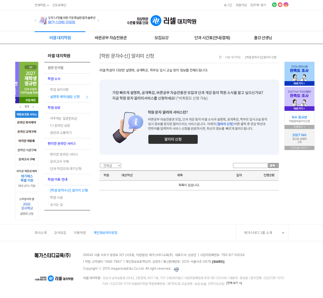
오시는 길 (56, 205)
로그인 (228, 5)
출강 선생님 (263, 37)
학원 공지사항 (59, 90)
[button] (35, 20)
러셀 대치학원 (60, 37)
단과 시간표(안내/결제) (212, 37)
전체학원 (40, 5)
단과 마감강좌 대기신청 (65, 169)
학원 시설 (56, 197)
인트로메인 (59, 5)
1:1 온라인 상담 (60, 126)
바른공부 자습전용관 (111, 37)
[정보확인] (218, 261)
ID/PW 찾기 (258, 5)
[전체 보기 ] (234, 283)
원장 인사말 (55, 68)
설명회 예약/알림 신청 (65, 97)
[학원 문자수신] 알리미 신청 (69, 190)
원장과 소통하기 (61, 133)
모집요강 (161, 37)
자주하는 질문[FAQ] (63, 118)
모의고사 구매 (59, 161)
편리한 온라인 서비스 (64, 154)
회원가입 (241, 5)
